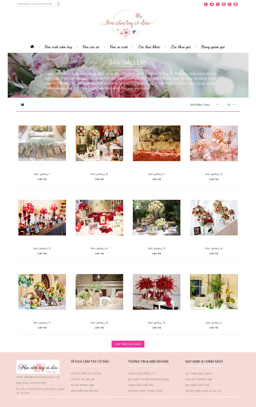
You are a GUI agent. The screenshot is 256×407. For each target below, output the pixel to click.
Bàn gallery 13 (42, 248)
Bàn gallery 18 (99, 322)
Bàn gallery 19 (156, 322)
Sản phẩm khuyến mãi (84, 390)
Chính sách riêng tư (141, 373)
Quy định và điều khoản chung (148, 379)
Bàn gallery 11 (156, 174)
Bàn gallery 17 (42, 322)
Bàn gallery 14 (99, 248)
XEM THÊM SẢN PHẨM (128, 344)
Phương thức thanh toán (145, 390)
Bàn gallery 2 (214, 322)
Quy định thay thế (197, 385)
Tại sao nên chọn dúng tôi (203, 390)
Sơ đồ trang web (82, 385)
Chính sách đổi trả (141, 385)
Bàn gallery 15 (156, 248)
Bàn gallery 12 (214, 174)
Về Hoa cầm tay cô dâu (86, 373)
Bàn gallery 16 (214, 248)
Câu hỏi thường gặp (198, 379)
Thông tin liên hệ (82, 379)
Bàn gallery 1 (42, 174)
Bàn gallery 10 (99, 174)
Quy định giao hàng (198, 373)
